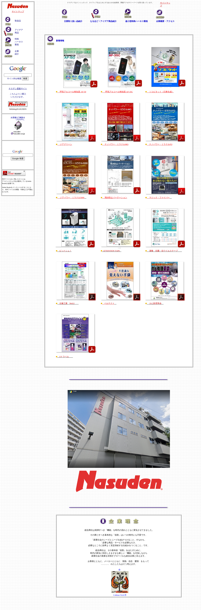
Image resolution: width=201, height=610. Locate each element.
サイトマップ (18, 11)
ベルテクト (108, 303)
